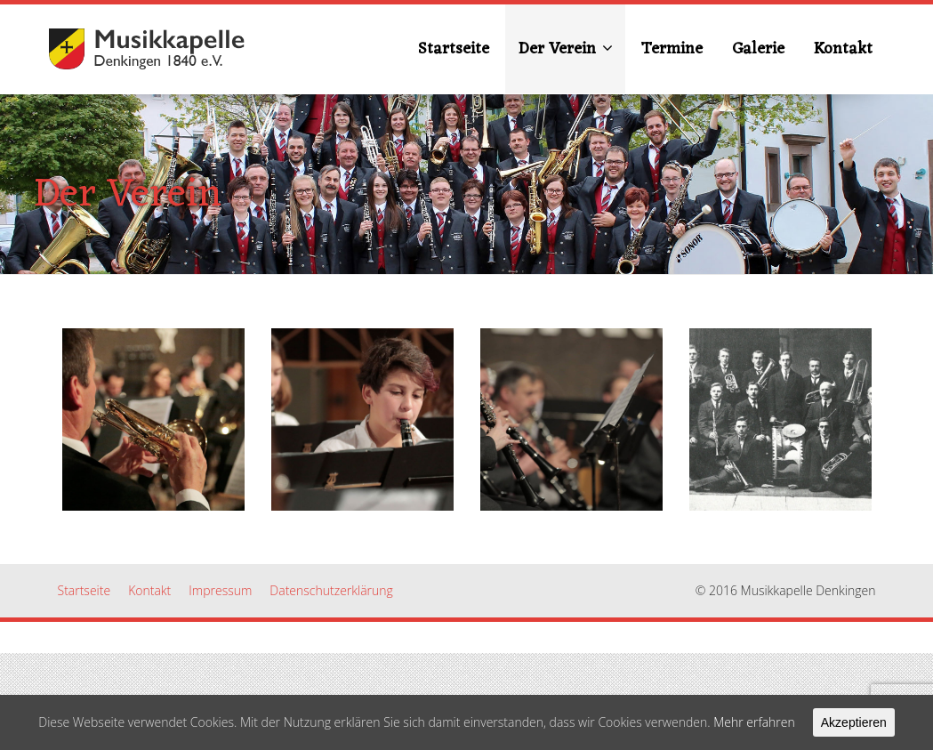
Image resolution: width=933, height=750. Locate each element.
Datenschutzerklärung (331, 590)
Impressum (220, 590)
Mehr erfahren (754, 722)
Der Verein (566, 49)
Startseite (453, 49)
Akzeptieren (854, 722)
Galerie (758, 49)
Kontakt (843, 49)
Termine (672, 49)
